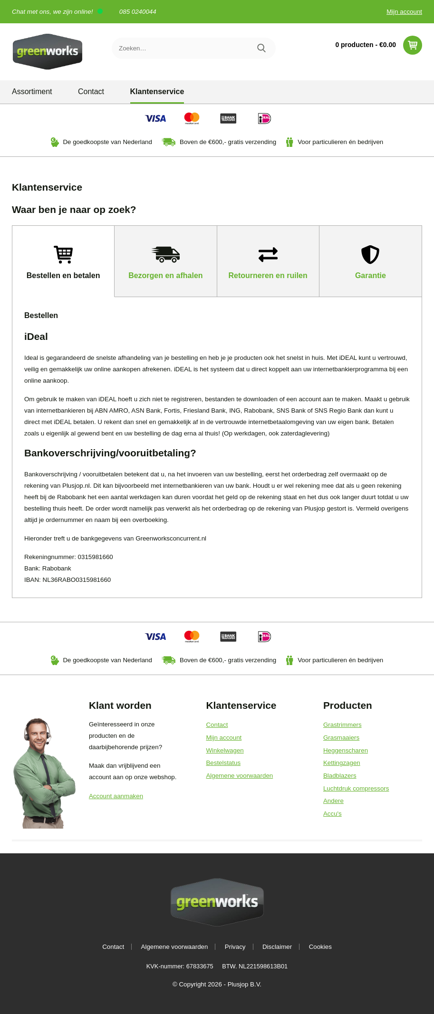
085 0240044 (137, 11)
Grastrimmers (342, 724)
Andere (333, 800)
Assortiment (32, 91)
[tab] (63, 261)
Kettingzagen (341, 762)
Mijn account (404, 11)
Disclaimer (277, 946)
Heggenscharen (345, 750)
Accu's (332, 813)
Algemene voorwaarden (239, 775)
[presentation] (63, 261)
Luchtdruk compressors (356, 788)
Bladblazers (340, 775)
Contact (91, 91)
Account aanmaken (116, 796)
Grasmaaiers (341, 737)
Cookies (320, 946)
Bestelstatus (223, 762)
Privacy (235, 946)
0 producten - (378, 45)
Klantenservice (157, 91)
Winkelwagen (224, 750)
